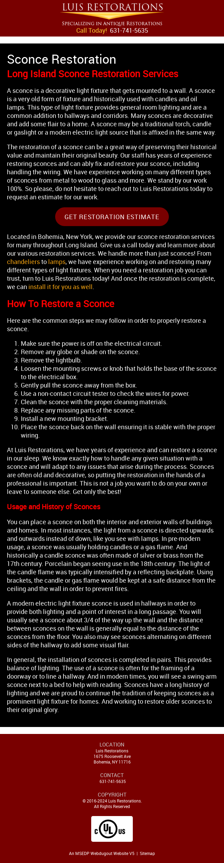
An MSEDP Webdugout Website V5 (102, 853)
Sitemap (147, 853)
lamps (57, 261)
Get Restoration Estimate (112, 217)
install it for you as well (60, 286)
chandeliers (23, 261)
